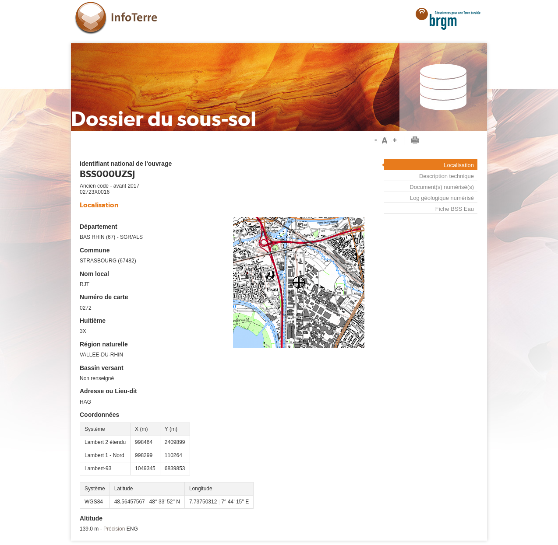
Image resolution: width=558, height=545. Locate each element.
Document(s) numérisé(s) (442, 187)
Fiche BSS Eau (454, 209)
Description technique (446, 176)
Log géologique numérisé (442, 198)
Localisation (459, 165)
